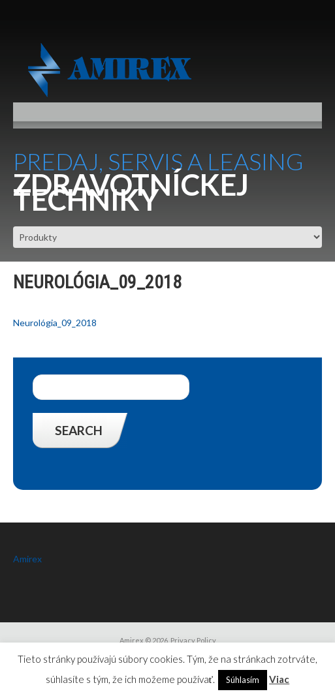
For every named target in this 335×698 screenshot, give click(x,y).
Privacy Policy (193, 640)
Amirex (27, 558)
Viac (279, 679)
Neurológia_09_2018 (55, 322)
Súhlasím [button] (242, 680)
